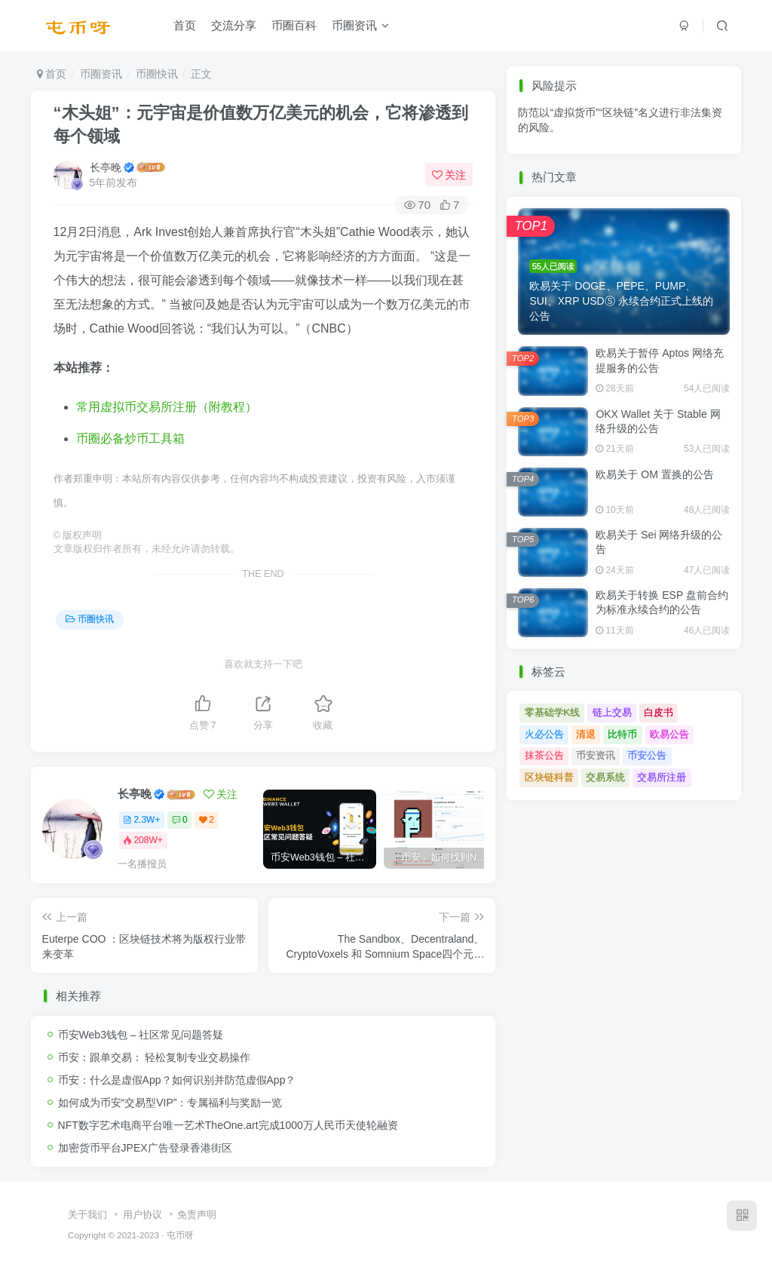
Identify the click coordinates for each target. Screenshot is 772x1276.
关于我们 (87, 1214)
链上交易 (612, 712)
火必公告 (544, 734)
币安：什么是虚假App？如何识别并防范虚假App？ (177, 1080)
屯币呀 (180, 1235)
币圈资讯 (360, 25)
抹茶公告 (544, 755)
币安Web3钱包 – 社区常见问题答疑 (141, 1035)
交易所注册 (661, 777)
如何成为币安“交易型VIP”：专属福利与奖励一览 (170, 1103)
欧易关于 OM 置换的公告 (654, 474)
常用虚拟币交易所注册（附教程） (166, 406)
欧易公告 (669, 734)
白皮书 (658, 712)
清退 (586, 734)
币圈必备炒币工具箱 (130, 438)
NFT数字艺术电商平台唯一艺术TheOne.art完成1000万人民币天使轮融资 (228, 1125)
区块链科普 (549, 777)
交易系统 (605, 777)
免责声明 (196, 1214)
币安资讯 (595, 755)
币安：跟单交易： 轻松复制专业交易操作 (154, 1057)
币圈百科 (294, 25)
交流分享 (233, 25)
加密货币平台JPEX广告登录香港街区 (145, 1148)
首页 (184, 25)
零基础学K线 (553, 712)
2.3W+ (141, 819)
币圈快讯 (157, 74)
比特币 (622, 734)
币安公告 (646, 755)
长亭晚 (105, 167)
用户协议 (142, 1214)
